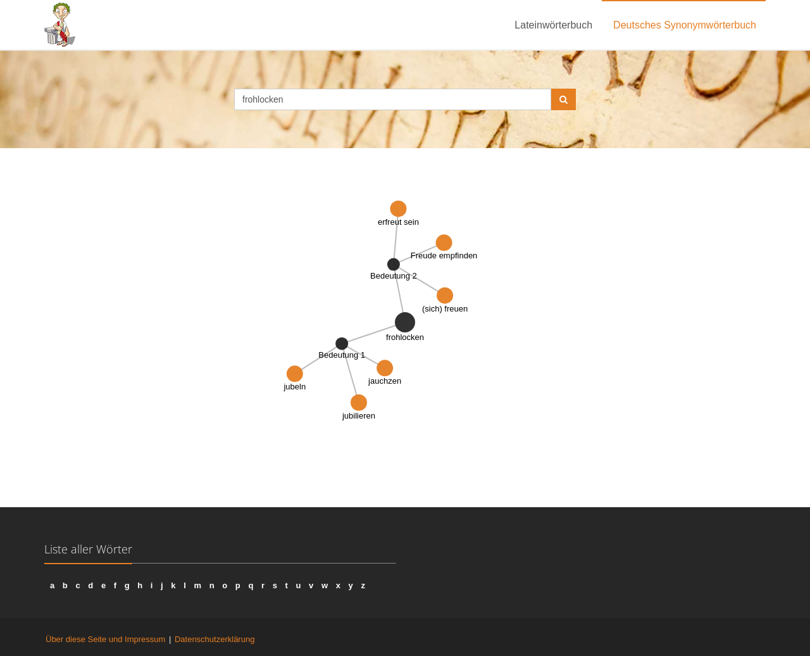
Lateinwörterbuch (553, 25)
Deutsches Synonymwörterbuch (684, 25)
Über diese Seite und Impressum (105, 639)
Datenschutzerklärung (214, 639)
